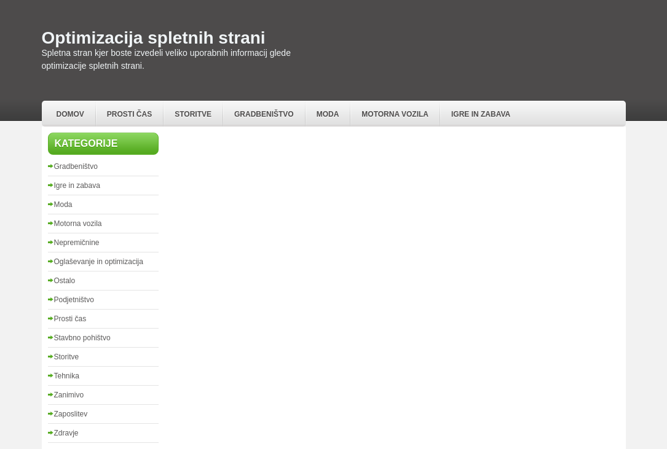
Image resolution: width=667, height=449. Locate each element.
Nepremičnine (77, 242)
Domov (70, 114)
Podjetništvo (74, 299)
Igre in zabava (480, 114)
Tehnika (66, 376)
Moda (328, 114)
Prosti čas (129, 114)
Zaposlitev (71, 414)
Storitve (193, 114)
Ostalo (65, 280)
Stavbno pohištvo (82, 338)
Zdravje (66, 433)
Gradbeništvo (264, 114)
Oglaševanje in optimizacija (98, 261)
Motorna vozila (394, 114)
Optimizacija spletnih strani (154, 37)
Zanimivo (69, 395)
